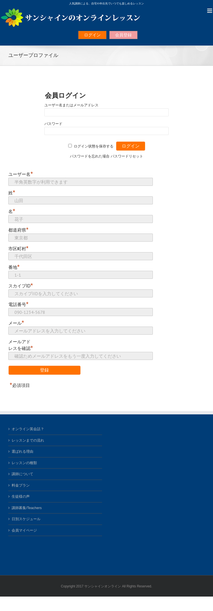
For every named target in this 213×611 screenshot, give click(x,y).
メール (16, 323)
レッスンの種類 (24, 463)
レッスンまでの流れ (28, 440)
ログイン (92, 34)
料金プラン (21, 485)
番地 (14, 267)
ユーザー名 (20, 174)
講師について (22, 474)
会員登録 (123, 34)
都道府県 (18, 230)
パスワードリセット (127, 156)
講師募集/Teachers (27, 508)
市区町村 (18, 249)
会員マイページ (24, 530)
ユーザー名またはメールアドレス (71, 105)
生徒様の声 (21, 496)
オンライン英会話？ (28, 429)
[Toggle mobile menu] (210, 11)
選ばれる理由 (22, 451)
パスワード (53, 124)
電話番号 (18, 304)
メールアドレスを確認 (20, 345)
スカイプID (20, 286)
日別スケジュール (26, 519)
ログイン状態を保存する (93, 146)
